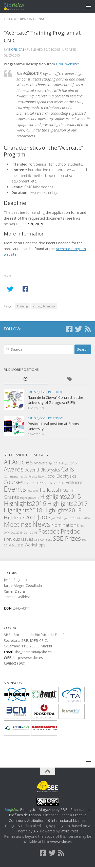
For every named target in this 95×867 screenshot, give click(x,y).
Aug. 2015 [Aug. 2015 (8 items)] (69, 463)
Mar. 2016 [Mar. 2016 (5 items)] (83, 518)
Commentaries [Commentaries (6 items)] (13, 476)
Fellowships (15, 18)
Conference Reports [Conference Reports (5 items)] (35, 476)
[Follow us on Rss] (87, 329)
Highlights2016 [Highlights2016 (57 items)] (25, 503)
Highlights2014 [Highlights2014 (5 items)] (29, 498)
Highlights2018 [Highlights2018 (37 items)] (23, 510)
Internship (39, 18)
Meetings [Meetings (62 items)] (17, 524)
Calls (32, 392)
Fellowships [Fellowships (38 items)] (54, 489)
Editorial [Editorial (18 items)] (74, 482)
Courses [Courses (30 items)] (13, 482)
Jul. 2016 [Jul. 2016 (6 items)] (57, 518)
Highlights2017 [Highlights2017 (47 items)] (67, 503)
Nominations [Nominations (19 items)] (65, 525)
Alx (35, 831)
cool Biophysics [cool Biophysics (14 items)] (62, 476)
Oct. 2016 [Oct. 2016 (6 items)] (30, 532)
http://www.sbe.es (57, 841)
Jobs (42, 392)
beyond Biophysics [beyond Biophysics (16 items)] (42, 470)
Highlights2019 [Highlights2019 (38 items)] (62, 510)
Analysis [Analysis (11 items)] (41, 462)
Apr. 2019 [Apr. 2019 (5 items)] (54, 463)
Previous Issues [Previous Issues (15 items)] (18, 539)
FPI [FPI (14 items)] (72, 490)
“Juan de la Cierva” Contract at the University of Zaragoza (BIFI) (55, 400)
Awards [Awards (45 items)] (14, 469)
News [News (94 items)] (41, 524)
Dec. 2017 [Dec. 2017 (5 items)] (59, 483)
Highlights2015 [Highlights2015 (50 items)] (60, 496)
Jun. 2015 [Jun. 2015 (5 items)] (70, 518)
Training (22, 306)
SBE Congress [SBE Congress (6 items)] (43, 539)
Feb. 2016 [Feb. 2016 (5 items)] (33, 490)
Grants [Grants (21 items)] (11, 497)
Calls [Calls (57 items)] (67, 469)
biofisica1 (16, 49)
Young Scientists (44, 306)
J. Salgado (62, 825)
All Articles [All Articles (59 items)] (18, 462)
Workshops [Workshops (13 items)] (35, 545)
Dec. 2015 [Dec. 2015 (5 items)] (30, 483)
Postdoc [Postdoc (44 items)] (49, 531)
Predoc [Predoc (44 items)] (70, 531)
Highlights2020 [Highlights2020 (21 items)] (20, 517)
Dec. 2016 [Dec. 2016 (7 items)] (44, 483)
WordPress (70, 831)
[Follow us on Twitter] (78, 329)
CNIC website (67, 64)
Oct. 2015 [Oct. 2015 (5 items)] (17, 532)
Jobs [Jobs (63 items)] (43, 516)
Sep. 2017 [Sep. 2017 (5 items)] (18, 545)
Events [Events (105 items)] (15, 489)
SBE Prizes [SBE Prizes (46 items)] (67, 538)
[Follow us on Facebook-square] (69, 329)
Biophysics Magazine (37, 809)
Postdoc (55, 392)
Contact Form (14, 663)
